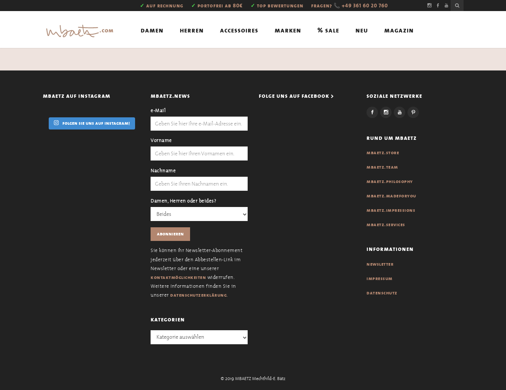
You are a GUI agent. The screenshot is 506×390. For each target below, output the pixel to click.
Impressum (379, 279)
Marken (288, 30)
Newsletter (379, 264)
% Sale (328, 30)
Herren (192, 30)
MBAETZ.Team (382, 167)
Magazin (399, 30)
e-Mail (158, 110)
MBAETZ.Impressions (390, 210)
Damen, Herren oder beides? (183, 201)
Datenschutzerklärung (198, 295)
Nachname (163, 171)
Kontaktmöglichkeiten (178, 277)
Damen (152, 30)
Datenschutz (381, 293)
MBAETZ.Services (385, 225)
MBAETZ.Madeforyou (391, 196)
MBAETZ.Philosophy (389, 181)
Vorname (161, 140)
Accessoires (239, 30)
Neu (361, 30)
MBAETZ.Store (382, 153)
